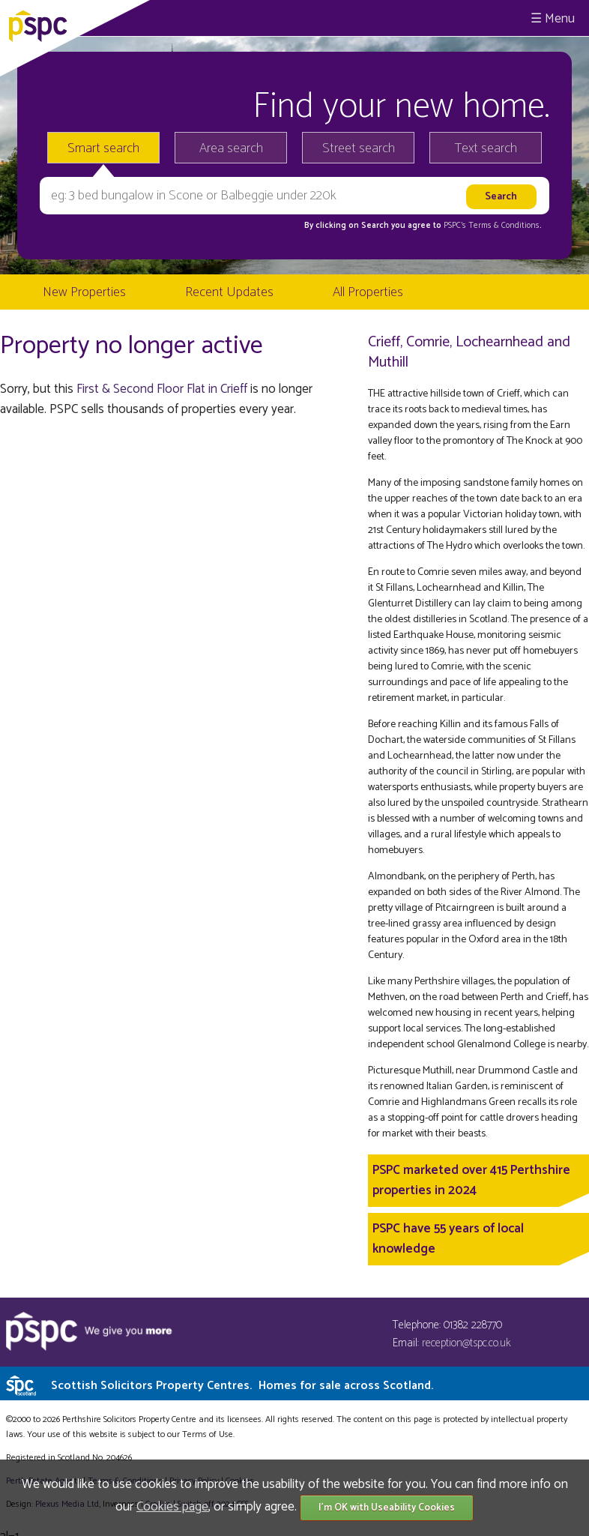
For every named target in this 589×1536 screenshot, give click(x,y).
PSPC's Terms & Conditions (492, 225)
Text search (486, 148)
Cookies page (172, 1506)
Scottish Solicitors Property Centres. (242, 1386)
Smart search (103, 148)
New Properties (84, 292)
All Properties (368, 292)
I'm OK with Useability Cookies (386, 1508)
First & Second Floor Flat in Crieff (161, 389)
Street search (358, 148)
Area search (231, 148)
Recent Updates (229, 292)
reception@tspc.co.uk (466, 1343)
